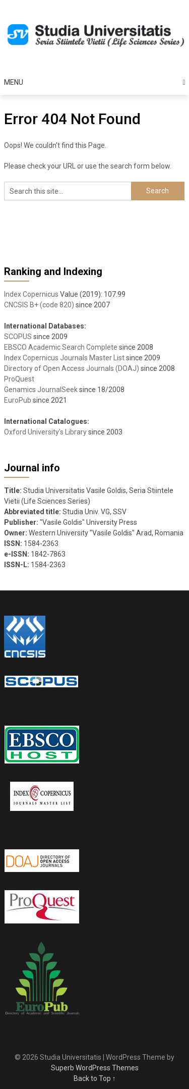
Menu (13, 82)
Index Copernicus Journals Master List (64, 358)
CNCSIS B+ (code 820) (39, 305)
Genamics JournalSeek (41, 390)
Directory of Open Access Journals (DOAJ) (71, 368)
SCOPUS (18, 337)
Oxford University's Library (45, 432)
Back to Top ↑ (95, 1078)
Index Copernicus (31, 294)
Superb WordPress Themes (95, 1068)
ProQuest (19, 379)
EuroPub (17, 400)
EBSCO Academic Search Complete (60, 347)
